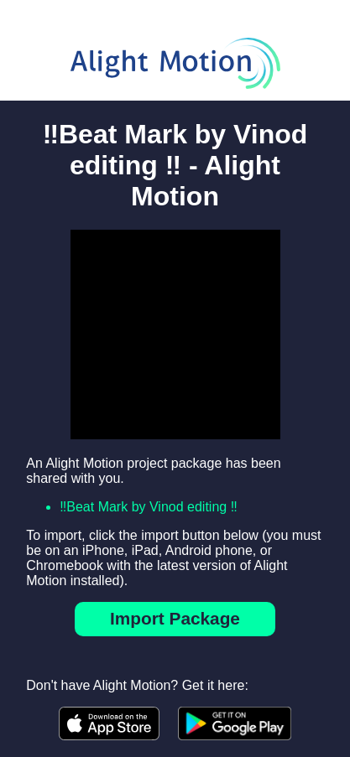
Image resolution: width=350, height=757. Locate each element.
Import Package (175, 618)
